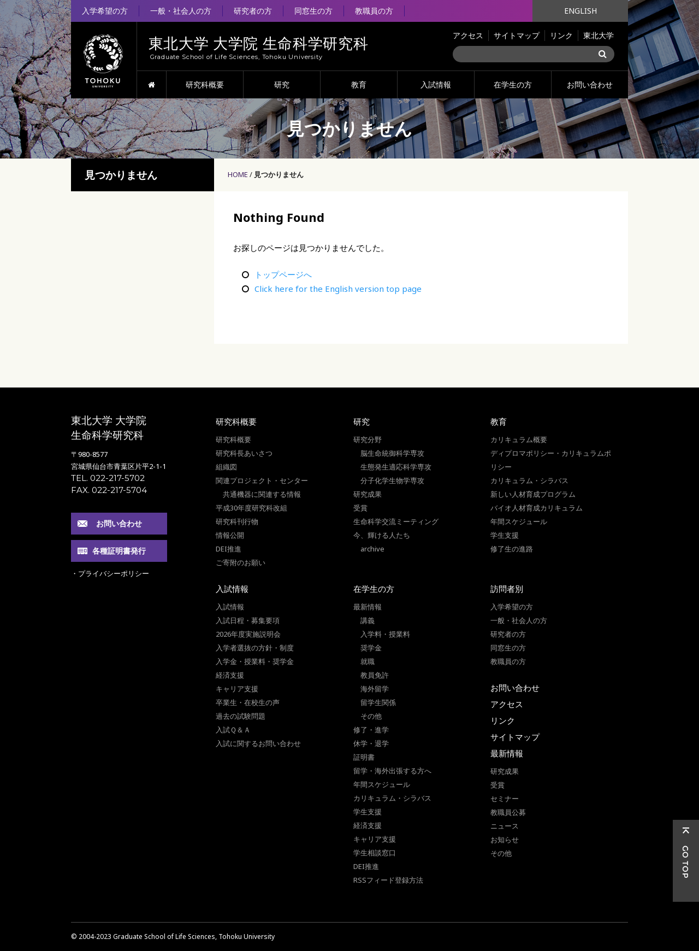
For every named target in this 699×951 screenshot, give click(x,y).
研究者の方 (253, 10)
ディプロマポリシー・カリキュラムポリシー (550, 460)
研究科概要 (205, 84)
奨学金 (371, 648)
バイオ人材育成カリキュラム (536, 508)
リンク (561, 35)
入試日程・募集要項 (248, 620)
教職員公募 (508, 812)
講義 (367, 620)
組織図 (226, 467)
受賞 (360, 508)
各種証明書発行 (119, 550)
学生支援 (504, 535)
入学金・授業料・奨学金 (255, 661)
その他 (371, 716)
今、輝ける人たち (381, 535)
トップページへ (283, 274)
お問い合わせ (590, 84)
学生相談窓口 (374, 853)
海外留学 (374, 689)
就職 (367, 661)
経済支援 (230, 675)
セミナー (504, 798)
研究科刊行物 (237, 521)
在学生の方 (513, 84)
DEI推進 (228, 549)
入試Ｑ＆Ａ (233, 730)
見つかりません (279, 174)
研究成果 (367, 494)
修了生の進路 (511, 549)
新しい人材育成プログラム (533, 494)
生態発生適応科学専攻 (395, 467)
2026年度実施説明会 (248, 634)
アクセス (468, 35)
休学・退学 (371, 743)
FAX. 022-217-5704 (109, 490)
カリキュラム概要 (518, 439)
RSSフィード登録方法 (388, 880)
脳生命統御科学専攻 (392, 453)
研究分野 (367, 439)
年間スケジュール (518, 521)
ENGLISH (580, 10)
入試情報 (435, 84)
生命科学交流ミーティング (396, 521)
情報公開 (230, 535)
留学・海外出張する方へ (392, 771)
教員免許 (374, 675)
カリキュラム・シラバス (529, 480)
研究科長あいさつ (244, 453)
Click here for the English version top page (338, 288)
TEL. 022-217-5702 (108, 478)
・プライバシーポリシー (110, 573)
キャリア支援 (237, 689)
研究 (281, 84)
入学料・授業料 (385, 634)
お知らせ (504, 839)
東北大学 (598, 35)
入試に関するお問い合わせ (258, 743)
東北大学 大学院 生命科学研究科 (108, 427)
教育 (358, 84)
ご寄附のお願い (240, 562)
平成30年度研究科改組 (251, 508)
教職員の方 (374, 10)
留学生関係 (378, 702)
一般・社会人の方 (180, 10)
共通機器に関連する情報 (262, 494)
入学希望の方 (105, 10)
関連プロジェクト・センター (262, 480)
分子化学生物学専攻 (392, 480)
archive (372, 549)
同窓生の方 (313, 10)
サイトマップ (517, 35)
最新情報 (367, 607)
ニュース (504, 826)
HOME (151, 84)
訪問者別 (506, 588)
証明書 (364, 757)
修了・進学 (371, 730)
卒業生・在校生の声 (248, 702)
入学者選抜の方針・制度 (255, 648)
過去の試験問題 (240, 716)
